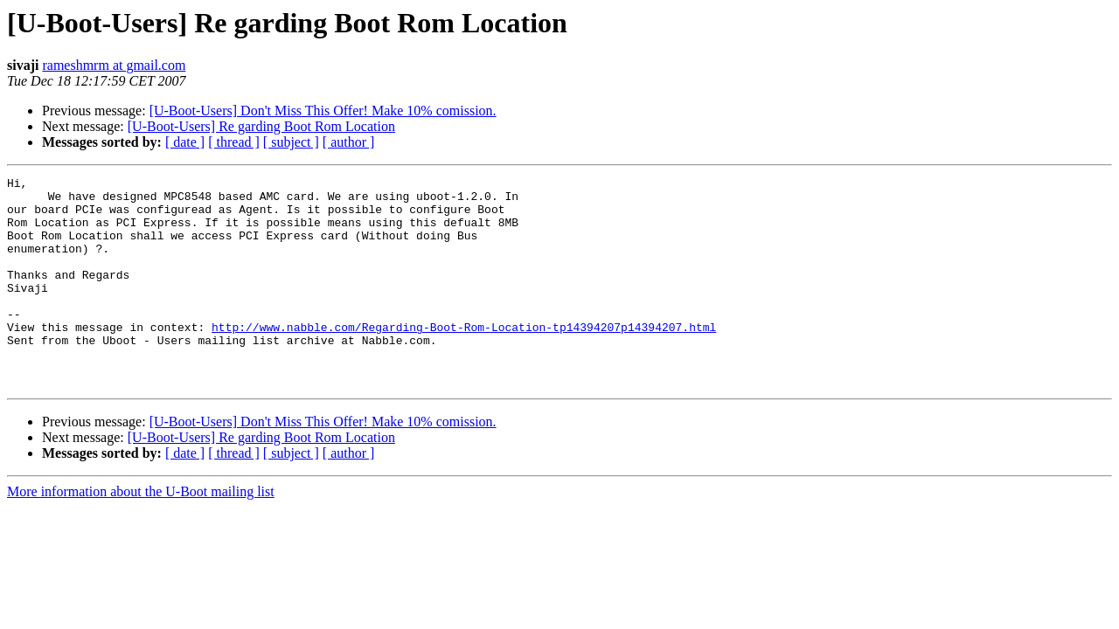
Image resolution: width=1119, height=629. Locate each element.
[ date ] (185, 142)
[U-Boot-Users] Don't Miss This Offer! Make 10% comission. (323, 110)
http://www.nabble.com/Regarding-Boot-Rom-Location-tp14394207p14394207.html (464, 358)
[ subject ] (291, 142)
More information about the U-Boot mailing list (141, 533)
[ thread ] (234, 142)
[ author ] (349, 142)
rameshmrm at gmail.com (113, 65)
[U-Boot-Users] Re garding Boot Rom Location (261, 126)
